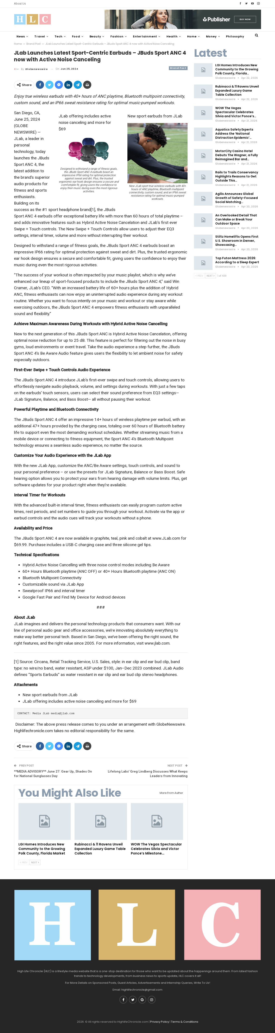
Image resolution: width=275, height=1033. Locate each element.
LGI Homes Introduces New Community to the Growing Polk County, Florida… (236, 69)
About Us (20, 3)
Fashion (117, 36)
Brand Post (178, 68)
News (21, 36)
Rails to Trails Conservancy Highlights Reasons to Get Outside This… (236, 176)
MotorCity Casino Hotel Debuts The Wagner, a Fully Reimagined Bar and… (236, 155)
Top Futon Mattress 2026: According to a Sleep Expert (237, 260)
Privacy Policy (159, 1022)
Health (172, 36)
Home (192, 36)
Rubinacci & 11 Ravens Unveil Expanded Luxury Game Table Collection (237, 90)
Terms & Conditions (184, 1022)
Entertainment (145, 36)
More (230, 36)
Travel (39, 36)
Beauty (95, 36)
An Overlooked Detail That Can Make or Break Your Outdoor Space (236, 219)
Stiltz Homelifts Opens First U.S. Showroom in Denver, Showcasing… (236, 240)
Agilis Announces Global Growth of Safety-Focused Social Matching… (236, 198)
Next (35, 862)
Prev (24, 862)
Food (76, 36)
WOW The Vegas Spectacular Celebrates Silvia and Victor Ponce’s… (235, 112)
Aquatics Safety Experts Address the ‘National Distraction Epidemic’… (234, 133)
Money (211, 36)
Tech (59, 36)
